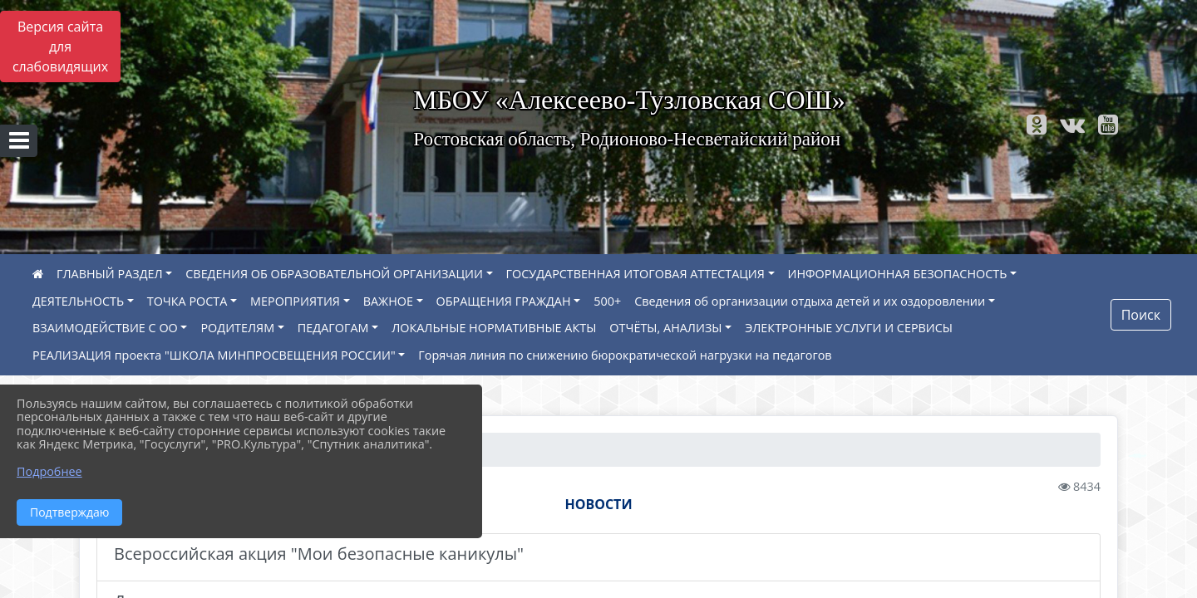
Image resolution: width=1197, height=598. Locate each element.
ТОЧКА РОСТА (187, 301)
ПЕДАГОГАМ (333, 328)
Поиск (1140, 315)
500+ (607, 301)
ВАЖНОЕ (388, 301)
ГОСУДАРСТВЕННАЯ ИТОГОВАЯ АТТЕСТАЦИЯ (635, 274)
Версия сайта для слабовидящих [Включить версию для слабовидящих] (60, 46)
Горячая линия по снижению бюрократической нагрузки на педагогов (624, 355)
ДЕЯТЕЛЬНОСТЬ (78, 301)
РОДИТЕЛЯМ (237, 328)
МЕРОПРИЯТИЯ (295, 301)
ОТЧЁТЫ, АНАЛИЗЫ (665, 328)
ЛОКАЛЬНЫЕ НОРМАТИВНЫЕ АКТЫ (494, 328)
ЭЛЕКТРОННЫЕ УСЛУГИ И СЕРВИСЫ (849, 328)
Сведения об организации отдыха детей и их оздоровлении (809, 301)
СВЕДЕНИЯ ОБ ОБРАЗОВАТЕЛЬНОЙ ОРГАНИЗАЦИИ (334, 274)
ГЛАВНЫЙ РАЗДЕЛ (110, 274)
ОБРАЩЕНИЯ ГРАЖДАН (503, 301)
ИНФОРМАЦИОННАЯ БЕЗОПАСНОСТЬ (897, 274)
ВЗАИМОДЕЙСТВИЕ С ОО (105, 328)
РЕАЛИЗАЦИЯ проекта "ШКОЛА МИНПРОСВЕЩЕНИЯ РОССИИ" (214, 355)
